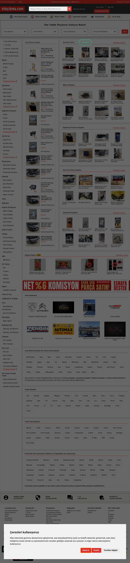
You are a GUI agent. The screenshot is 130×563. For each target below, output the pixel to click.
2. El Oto (28, 512)
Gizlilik (7, 514)
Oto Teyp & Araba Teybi (53, 520)
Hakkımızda (8, 520)
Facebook (111, 510)
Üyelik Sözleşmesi (10, 512)
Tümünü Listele (119, 213)
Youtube (110, 516)
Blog (109, 522)
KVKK (6, 516)
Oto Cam (49, 518)
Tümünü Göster (10, 369)
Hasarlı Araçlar (30, 514)
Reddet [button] (96, 550)
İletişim (90, 512)
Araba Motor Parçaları (53, 510)
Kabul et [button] (86, 550)
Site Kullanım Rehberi (11, 510)
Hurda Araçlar (30, 516)
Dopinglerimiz (92, 510)
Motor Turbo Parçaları (52, 523)
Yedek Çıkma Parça (31, 510)
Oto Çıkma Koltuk (51, 516)
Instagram (111, 514)
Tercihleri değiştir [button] (111, 550)
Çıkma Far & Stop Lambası (54, 514)
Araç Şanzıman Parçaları (53, 512)
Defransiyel (49, 522)
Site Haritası (8, 518)
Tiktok (110, 520)
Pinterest (111, 518)
